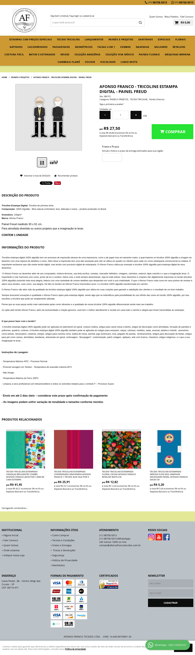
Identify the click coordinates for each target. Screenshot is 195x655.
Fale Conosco (186, 16)
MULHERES (161, 46)
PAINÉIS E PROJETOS (120, 39)
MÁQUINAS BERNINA (177, 54)
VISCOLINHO (108, 61)
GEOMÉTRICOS (84, 46)
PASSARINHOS (61, 46)
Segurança (58, 555)
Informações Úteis (64, 530)
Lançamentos (94, 39)
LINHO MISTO (129, 61)
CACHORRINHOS (38, 46)
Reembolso (58, 565)
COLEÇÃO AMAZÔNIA (87, 54)
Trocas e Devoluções (64, 550)
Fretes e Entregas (62, 545)
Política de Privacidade (65, 560)
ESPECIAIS (164, 39)
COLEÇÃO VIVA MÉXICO (120, 54)
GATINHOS (16, 46)
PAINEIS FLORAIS (149, 54)
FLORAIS (180, 39)
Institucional (12, 530)
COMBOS (125, 46)
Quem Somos (156, 16)
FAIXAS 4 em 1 (106, 46)
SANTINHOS (145, 39)
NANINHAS (142, 46)
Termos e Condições (63, 540)
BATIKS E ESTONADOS (42, 54)
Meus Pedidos (171, 16)
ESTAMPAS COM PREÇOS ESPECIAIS (30, 39)
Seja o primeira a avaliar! (111, 104)
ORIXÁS (65, 54)
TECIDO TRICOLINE (68, 39)
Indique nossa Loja (14, 555)
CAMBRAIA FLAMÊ (69, 61)
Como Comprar (60, 535)
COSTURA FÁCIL (14, 54)
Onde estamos (12, 550)
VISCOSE (90, 61)
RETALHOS (179, 46)
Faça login (74, 15)
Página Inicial (11, 535)
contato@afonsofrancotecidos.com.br (120, 545)
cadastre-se (88, 15)
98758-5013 (157, 2)
